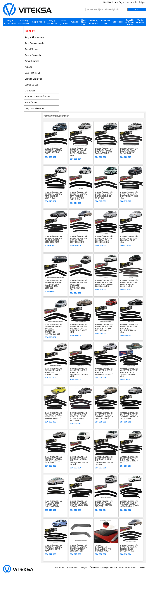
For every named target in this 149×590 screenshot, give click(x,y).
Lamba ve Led (105, 22)
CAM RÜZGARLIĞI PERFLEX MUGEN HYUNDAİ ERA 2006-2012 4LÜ (104, 239)
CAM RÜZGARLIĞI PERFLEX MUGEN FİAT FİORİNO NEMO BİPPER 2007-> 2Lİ (78, 196)
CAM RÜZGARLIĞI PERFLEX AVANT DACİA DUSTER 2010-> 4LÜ (129, 151)
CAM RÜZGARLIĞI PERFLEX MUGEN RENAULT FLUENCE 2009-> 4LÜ (129, 328)
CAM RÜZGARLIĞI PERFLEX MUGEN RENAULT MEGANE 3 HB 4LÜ (104, 371)
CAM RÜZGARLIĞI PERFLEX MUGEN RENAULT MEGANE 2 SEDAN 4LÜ (79, 372)
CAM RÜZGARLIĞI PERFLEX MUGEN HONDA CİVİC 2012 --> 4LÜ (79, 504)
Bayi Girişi (108, 2)
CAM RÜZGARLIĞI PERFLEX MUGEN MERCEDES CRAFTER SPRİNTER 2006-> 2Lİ (78, 285)
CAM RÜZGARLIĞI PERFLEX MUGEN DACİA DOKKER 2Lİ (53, 151)
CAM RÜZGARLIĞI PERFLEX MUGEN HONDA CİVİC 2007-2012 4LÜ (78, 239)
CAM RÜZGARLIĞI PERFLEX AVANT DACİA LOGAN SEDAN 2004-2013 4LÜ (78, 152)
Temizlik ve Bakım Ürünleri (129, 22)
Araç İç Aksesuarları (10, 22)
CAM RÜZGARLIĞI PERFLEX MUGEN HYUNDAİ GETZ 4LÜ (53, 548)
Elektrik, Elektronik (94, 22)
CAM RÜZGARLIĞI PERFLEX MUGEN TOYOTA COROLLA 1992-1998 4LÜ (129, 504)
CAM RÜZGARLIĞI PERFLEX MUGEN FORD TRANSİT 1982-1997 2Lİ (78, 548)
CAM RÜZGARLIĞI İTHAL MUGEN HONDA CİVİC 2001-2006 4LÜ (53, 504)
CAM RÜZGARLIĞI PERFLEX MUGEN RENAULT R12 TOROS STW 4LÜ (53, 416)
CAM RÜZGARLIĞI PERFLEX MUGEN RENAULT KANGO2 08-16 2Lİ (53, 371)
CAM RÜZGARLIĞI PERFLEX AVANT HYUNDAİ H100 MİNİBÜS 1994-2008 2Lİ (53, 284)
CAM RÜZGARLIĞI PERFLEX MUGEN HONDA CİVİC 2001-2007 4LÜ (129, 548)
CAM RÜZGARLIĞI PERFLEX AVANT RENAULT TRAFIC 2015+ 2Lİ (104, 504)
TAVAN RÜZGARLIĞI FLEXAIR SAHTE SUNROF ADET (103, 548)
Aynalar (74, 22)
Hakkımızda (131, 2)
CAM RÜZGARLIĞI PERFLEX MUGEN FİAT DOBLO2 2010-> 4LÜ (53, 195)
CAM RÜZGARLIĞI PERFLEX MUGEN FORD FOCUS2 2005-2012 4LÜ (53, 239)
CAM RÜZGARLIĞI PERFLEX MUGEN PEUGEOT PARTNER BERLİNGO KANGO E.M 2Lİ (53, 329)
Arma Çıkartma (64, 22)
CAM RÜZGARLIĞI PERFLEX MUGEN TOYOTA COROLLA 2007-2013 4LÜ (104, 416)
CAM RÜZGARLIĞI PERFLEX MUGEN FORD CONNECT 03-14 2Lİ (104, 195)
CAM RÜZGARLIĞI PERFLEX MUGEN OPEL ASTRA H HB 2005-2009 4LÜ (104, 283)
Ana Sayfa (119, 2)
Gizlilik (142, 567)
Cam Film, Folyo (83, 22)
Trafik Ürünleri (140, 21)
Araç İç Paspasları (52, 22)
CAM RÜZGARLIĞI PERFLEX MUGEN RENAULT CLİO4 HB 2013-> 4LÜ (104, 327)
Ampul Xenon (38, 22)
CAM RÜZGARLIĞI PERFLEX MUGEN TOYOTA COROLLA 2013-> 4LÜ (129, 416)
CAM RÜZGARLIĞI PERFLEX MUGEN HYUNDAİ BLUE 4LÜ (129, 239)
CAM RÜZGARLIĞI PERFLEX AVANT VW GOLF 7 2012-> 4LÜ (129, 460)
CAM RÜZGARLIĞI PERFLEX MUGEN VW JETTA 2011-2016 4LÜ (53, 460)
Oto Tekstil (118, 22)
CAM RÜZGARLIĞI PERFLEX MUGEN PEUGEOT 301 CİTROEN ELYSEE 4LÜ (78, 328)
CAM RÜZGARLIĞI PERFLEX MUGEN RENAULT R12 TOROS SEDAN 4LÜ (129, 372)
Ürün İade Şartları (127, 567)
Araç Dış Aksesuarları (24, 22)
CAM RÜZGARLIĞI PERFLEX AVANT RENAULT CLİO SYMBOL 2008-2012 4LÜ (78, 416)
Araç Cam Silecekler (13, 28)
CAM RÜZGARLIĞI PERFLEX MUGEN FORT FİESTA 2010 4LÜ (129, 195)
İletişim (142, 2)
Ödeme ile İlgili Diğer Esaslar (103, 567)
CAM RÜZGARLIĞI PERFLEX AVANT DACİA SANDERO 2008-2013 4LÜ (104, 151)
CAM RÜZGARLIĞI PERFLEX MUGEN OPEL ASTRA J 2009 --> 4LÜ (129, 283)
